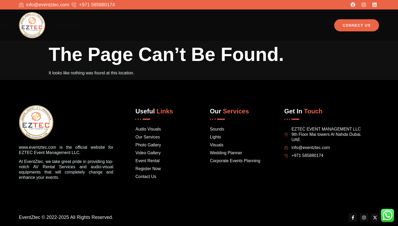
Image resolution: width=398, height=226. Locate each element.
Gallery (306, 25)
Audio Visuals (228, 25)
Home (196, 25)
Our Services (270, 25)
